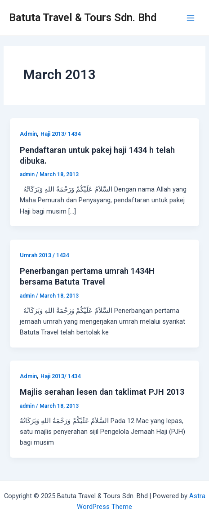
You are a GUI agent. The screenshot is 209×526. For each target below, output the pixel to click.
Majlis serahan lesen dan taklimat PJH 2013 (102, 392)
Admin (28, 133)
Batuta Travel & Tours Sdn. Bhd (82, 17)
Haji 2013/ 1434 (60, 133)
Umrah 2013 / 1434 (44, 255)
